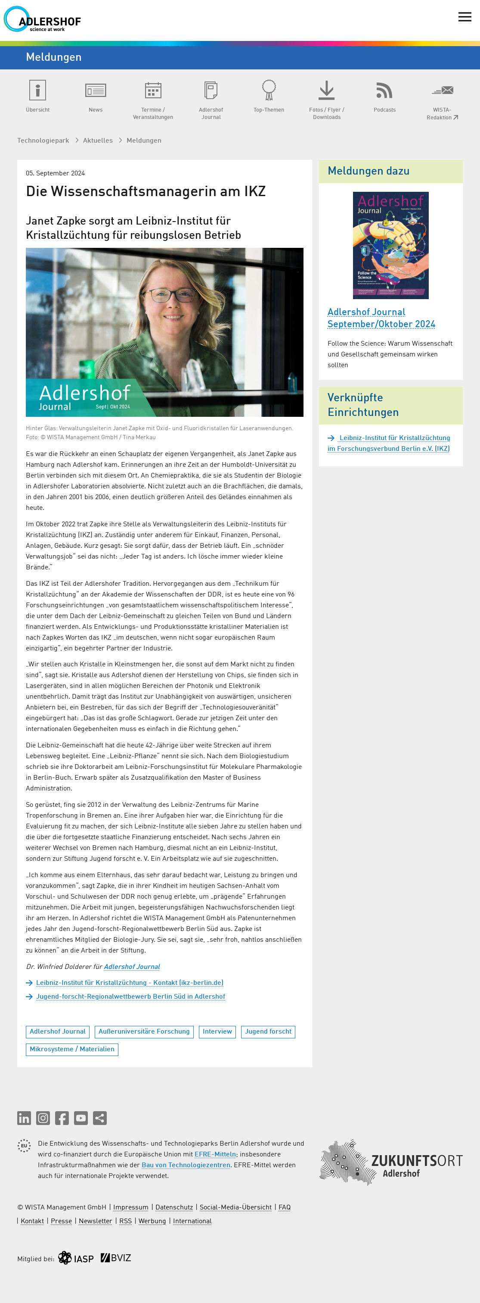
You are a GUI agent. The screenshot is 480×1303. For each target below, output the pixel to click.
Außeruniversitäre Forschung (144, 1031)
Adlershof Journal (132, 967)
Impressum (131, 1207)
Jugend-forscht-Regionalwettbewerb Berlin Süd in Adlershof (130, 997)
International (192, 1221)
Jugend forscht (268, 1031)
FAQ (285, 1207)
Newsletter (95, 1221)
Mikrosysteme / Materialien (72, 1049)
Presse (61, 1221)
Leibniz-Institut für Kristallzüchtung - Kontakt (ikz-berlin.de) (129, 983)
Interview (217, 1031)
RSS (125, 1221)
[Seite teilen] (99, 1118)
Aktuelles (99, 140)
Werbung (152, 1221)
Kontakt (32, 1221)
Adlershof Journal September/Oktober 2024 (382, 319)
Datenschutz (174, 1207)
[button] (24, 1118)
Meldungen (144, 140)
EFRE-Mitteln (215, 1154)
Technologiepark (44, 140)
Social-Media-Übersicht (236, 1207)
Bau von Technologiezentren (186, 1165)
